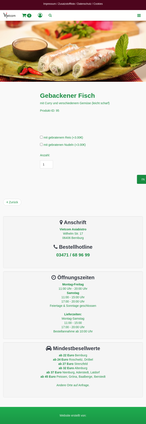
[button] (27, 15)
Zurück (12, 202)
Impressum (49, 3)
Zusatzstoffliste (66, 3)
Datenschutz (84, 3)
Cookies (98, 3)
